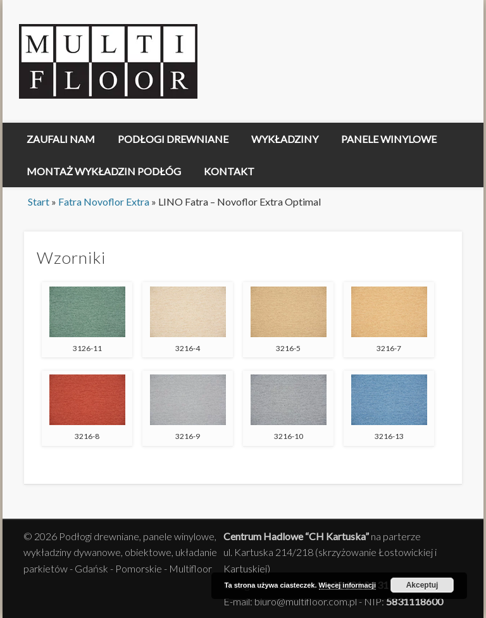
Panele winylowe (389, 139)
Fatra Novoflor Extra (103, 201)
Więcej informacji (347, 585)
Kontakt (229, 171)
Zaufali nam (61, 139)
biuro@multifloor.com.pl (305, 601)
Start (38, 201)
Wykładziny (284, 139)
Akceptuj (422, 585)
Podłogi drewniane (173, 139)
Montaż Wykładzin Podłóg (104, 171)
